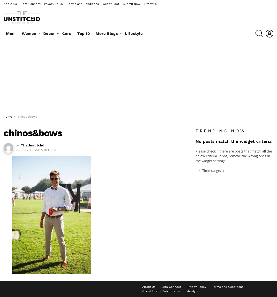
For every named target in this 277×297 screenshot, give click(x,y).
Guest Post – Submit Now (121, 4)
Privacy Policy (53, 4)
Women (29, 33)
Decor (49, 33)
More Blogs (107, 33)
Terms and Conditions (83, 4)
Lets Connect (30, 4)
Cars (66, 33)
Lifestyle (150, 4)
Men (10, 33)
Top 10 (83, 33)
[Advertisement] (138, 78)
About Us (10, 4)
